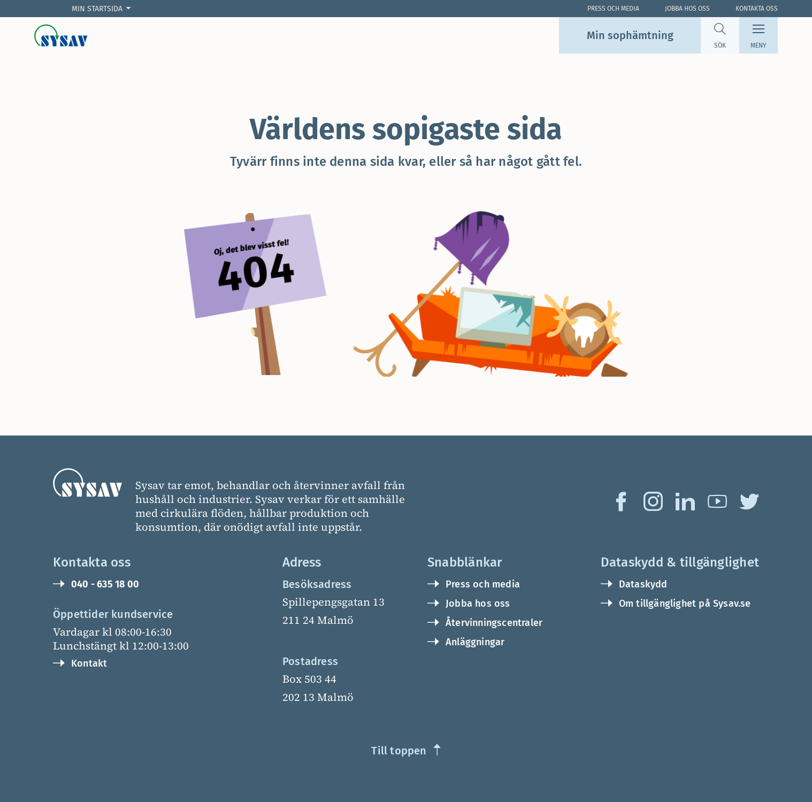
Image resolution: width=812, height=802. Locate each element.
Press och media (483, 584)
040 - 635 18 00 (105, 584)
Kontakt (89, 663)
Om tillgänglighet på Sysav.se (685, 603)
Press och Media (613, 8)
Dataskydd (643, 584)
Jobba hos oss (687, 8)
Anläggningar (475, 642)
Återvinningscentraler (494, 623)
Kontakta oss (757, 8)
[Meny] (758, 35)
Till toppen (398, 750)
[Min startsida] (103, 8)
